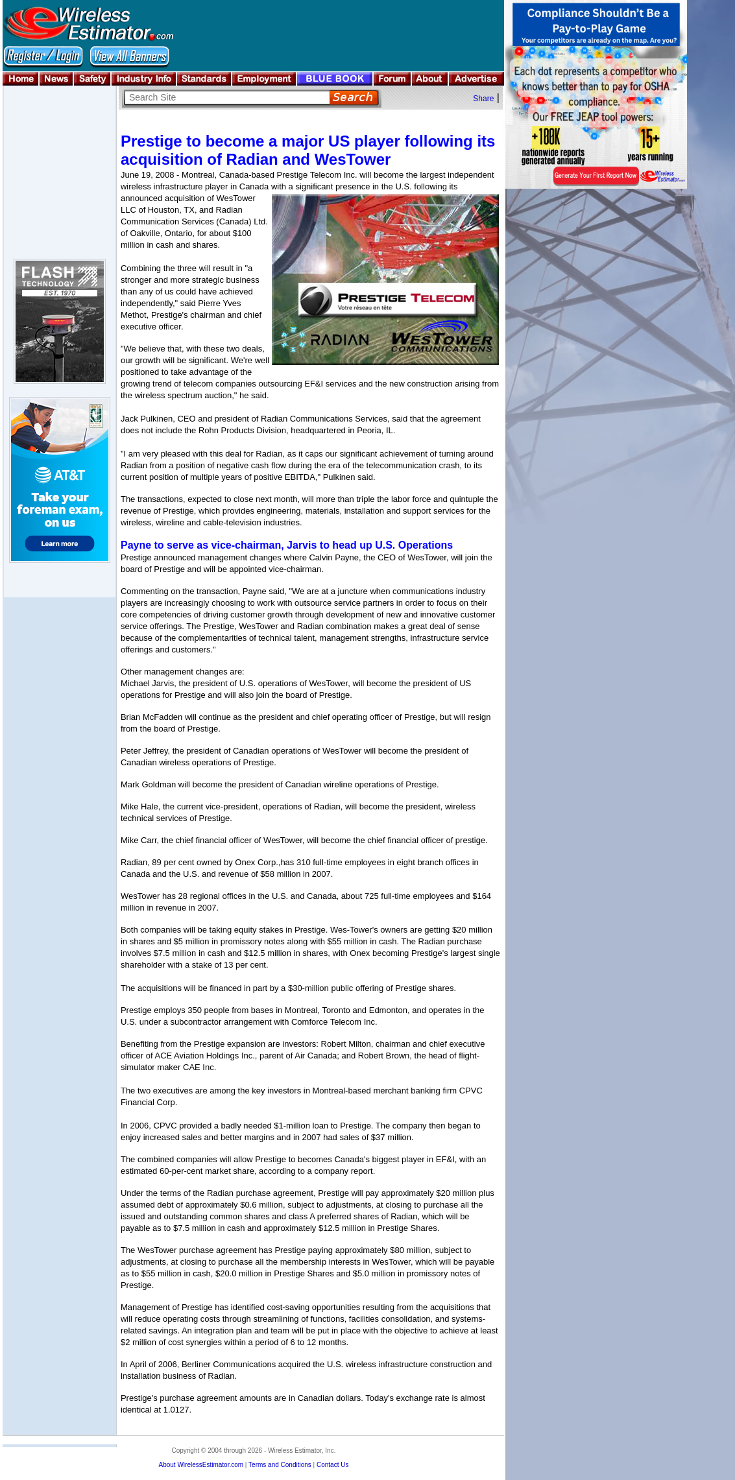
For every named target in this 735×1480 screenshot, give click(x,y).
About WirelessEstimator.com (200, 1464)
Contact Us (332, 1464)
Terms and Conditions (279, 1464)
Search (354, 97)
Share (483, 98)
